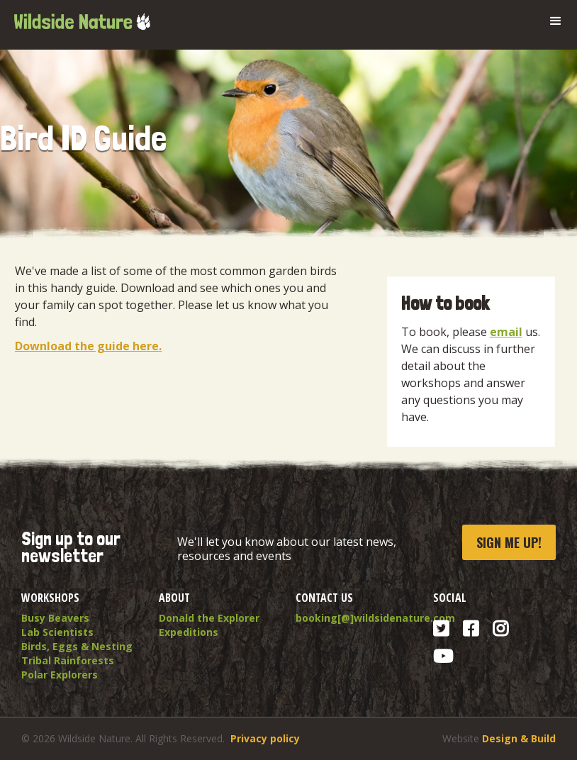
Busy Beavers (55, 618)
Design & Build (519, 738)
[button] (555, 21)
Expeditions (188, 632)
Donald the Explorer (209, 618)
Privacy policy (265, 738)
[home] (81, 16)
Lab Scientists (57, 632)
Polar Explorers (59, 674)
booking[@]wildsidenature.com (357, 618)
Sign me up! (509, 542)
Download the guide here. (88, 346)
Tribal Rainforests (67, 660)
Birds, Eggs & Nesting (77, 646)
